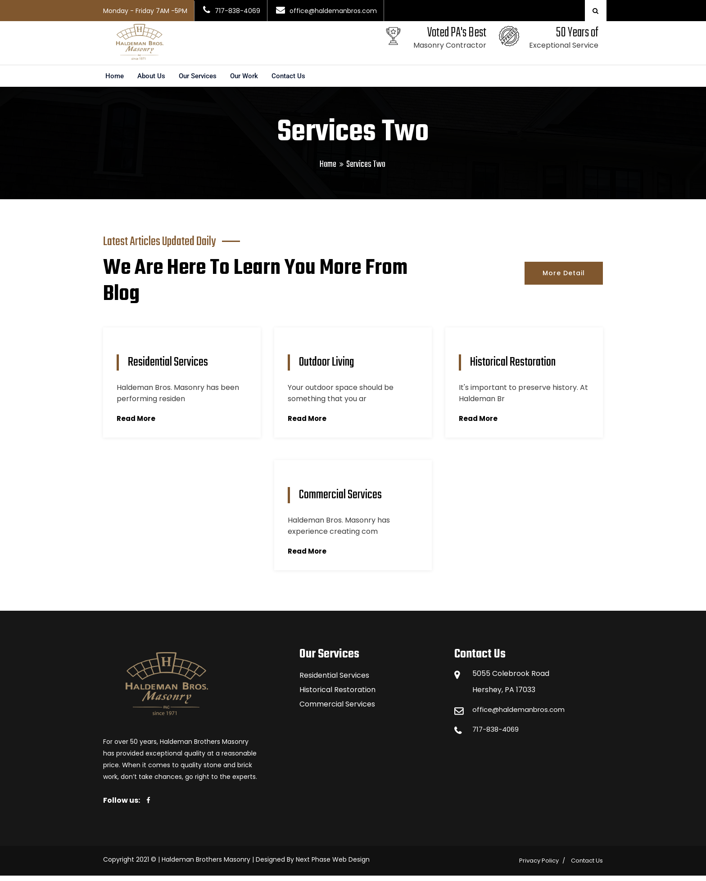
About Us (152, 81)
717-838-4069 (497, 734)
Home (115, 81)
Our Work (251, 81)
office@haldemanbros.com (521, 715)
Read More (137, 424)
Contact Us (297, 81)
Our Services (201, 81)
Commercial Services (337, 709)
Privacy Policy (539, 866)
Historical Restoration (337, 695)
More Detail (564, 278)
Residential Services (334, 680)
